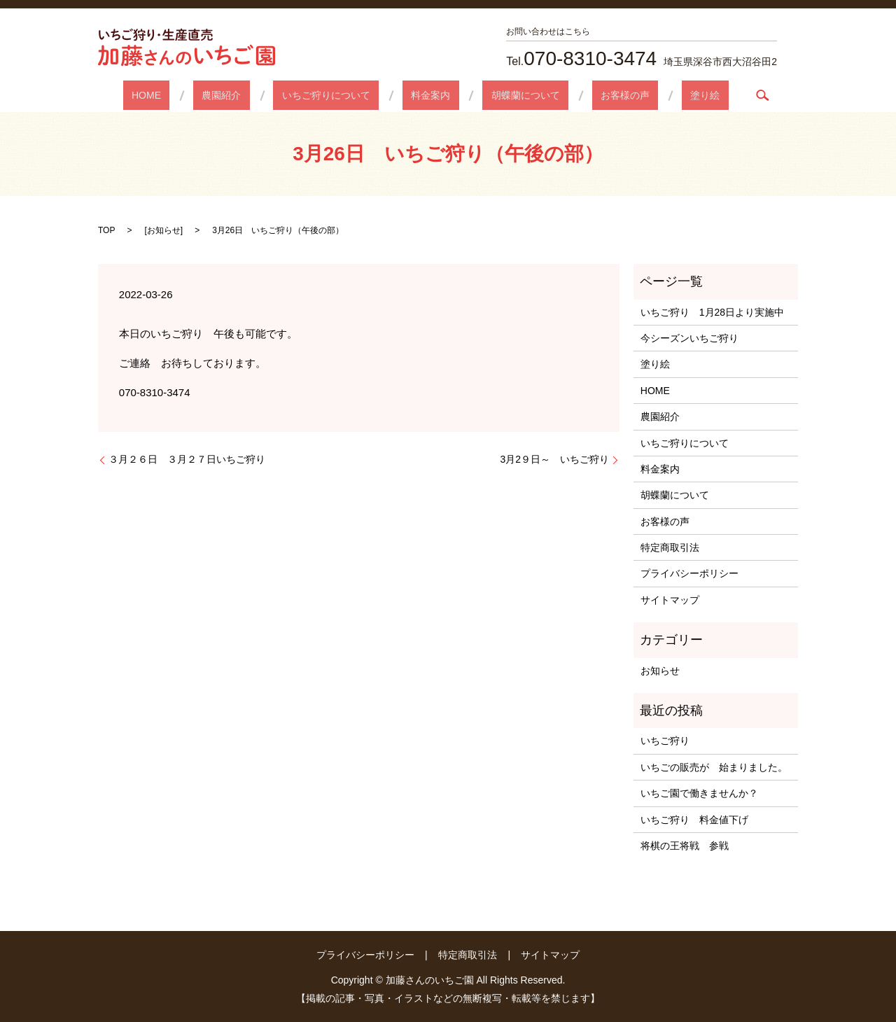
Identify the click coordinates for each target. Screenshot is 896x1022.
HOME (198, 95)
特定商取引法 (669, 547)
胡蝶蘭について (508, 95)
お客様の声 (590, 95)
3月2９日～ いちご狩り (554, 459)
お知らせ (164, 230)
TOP (106, 230)
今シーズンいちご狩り (694, 338)
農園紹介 (256, 95)
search (702, 95)
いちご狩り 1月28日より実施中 (712, 312)
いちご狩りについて (344, 95)
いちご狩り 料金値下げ (694, 819)
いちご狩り (665, 740)
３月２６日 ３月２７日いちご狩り (186, 459)
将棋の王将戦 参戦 (684, 845)
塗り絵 (653, 95)
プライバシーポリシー (689, 573)
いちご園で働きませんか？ (699, 793)
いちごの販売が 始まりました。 (714, 767)
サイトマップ (669, 600)
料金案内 (430, 95)
